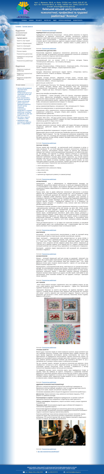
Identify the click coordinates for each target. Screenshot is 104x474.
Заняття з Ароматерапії (24, 48)
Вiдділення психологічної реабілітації (24, 74)
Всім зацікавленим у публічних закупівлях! (23, 98)
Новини (31, 20)
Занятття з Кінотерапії (23, 46)
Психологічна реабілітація (25, 61)
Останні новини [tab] (20, 85)
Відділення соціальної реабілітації (23, 70)
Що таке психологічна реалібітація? (48, 451)
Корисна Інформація (65, 20)
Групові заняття (27, 26)
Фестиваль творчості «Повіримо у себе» (23, 117)
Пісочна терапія (22, 51)
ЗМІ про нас (47, 20)
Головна (24, 20)
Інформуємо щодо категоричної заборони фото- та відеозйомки (24, 122)
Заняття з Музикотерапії (24, 43)
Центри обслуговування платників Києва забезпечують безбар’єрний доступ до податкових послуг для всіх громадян (24, 92)
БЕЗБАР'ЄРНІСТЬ (77, 20)
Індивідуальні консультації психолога (25, 57)
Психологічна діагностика (24, 54)
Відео (54, 20)
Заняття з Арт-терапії (23, 40)
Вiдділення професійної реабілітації (24, 78)
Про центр (39, 20)
